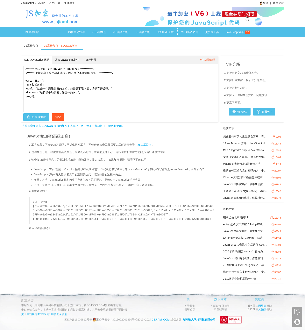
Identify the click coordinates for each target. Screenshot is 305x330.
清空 (58, 117)
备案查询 (69, 2)
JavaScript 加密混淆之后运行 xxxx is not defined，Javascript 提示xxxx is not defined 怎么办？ (245, 244)
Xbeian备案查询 (220, 305)
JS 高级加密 (36, 117)
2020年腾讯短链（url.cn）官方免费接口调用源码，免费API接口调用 (245, 251)
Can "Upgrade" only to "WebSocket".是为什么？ (245, 150)
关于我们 (189, 305)
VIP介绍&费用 (189, 32)
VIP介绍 (239, 112)
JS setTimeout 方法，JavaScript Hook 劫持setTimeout (245, 143)
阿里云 (262, 305)
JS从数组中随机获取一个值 (239, 278)
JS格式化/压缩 (76, 32)
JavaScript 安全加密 (33, 2)
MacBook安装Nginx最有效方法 (241, 163)
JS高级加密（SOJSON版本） (62, 45)
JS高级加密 (53, 32)
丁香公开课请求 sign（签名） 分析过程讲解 (245, 191)
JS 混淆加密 (120, 32)
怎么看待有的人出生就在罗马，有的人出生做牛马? (245, 136)
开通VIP (264, 112)
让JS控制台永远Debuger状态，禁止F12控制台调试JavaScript (245, 265)
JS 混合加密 (142, 32)
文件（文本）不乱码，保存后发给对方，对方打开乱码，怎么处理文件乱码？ (245, 156)
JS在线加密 (220, 309)
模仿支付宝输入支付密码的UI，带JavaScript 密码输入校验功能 (245, 170)
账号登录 (278, 2)
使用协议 (189, 309)
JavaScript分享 (236, 32)
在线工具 (54, 2)
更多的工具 (212, 32)
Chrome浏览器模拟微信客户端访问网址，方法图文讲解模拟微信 (245, 177)
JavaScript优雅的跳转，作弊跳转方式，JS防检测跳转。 (245, 197)
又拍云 (262, 309)
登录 (264, 3)
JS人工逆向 (145, 144)
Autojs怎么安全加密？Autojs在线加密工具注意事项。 (245, 224)
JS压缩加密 (99, 32)
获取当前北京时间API (236, 217)
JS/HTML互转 (165, 32)
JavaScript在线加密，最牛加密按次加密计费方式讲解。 (245, 184)
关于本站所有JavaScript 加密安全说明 (44, 314)
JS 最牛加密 (32, 32)
